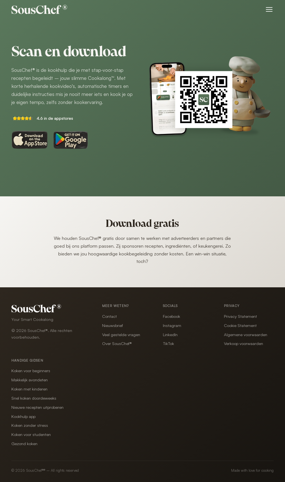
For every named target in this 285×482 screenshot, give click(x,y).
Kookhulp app (23, 416)
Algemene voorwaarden (245, 334)
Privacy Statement (240, 316)
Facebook (171, 316)
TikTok (168, 343)
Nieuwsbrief (112, 325)
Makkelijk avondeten (29, 379)
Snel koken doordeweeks (33, 398)
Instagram (172, 325)
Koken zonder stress (29, 425)
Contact (109, 316)
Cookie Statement (240, 325)
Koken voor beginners (30, 370)
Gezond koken (24, 443)
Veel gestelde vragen (121, 334)
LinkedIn (170, 334)
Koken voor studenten (31, 434)
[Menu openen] (269, 9)
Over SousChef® (117, 343)
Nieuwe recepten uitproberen (37, 407)
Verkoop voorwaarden (243, 343)
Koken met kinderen (29, 389)
